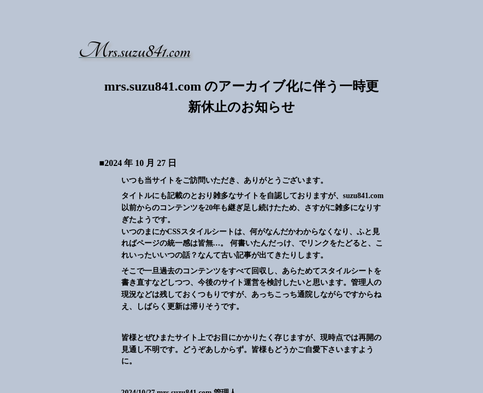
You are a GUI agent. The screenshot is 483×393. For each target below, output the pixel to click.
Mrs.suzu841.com (134, 51)
